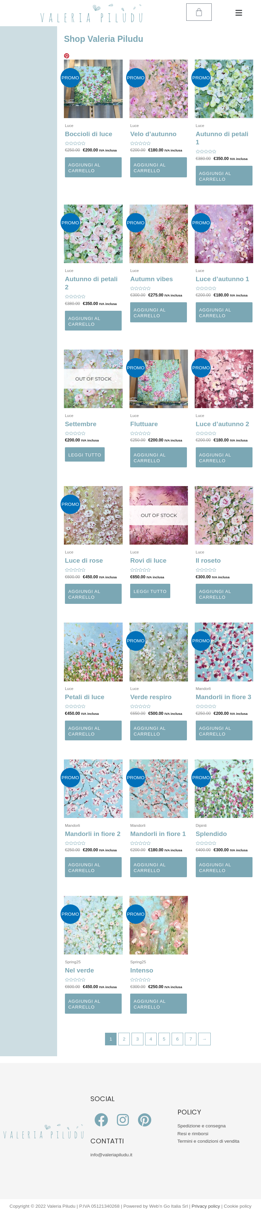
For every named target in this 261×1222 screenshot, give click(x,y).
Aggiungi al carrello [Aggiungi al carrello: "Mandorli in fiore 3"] (215, 731)
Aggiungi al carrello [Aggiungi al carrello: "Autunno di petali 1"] (215, 176)
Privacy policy (206, 1206)
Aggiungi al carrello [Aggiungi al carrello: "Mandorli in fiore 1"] (150, 867)
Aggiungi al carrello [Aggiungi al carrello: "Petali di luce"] (84, 731)
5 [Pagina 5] (164, 1039)
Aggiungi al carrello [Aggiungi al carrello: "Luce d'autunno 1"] (215, 312)
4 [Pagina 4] (151, 1039)
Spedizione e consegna (201, 1125)
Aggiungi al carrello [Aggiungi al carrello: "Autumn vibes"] (150, 312)
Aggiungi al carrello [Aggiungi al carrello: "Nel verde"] (84, 1004)
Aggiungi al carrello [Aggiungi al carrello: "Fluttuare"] (150, 457)
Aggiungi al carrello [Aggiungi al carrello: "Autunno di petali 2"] (84, 321)
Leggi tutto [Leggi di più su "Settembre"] (84, 454)
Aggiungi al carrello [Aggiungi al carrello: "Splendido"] (215, 867)
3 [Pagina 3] (137, 1039)
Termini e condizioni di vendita (208, 1141)
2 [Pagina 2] (124, 1039)
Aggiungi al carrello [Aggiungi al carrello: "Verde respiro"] (150, 731)
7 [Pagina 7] (190, 1039)
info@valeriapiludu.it (111, 1154)
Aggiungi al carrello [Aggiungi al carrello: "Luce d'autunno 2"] (215, 457)
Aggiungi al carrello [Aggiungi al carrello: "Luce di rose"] (84, 594)
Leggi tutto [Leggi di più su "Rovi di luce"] (150, 591)
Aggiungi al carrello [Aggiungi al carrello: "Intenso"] (150, 1004)
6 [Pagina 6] (177, 1039)
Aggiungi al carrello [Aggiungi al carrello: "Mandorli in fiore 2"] (84, 867)
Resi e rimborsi (192, 1133)
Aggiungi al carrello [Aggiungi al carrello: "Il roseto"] (215, 594)
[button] (239, 13)
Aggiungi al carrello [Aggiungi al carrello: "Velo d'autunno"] (150, 167)
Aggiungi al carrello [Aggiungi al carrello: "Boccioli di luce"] (84, 167)
